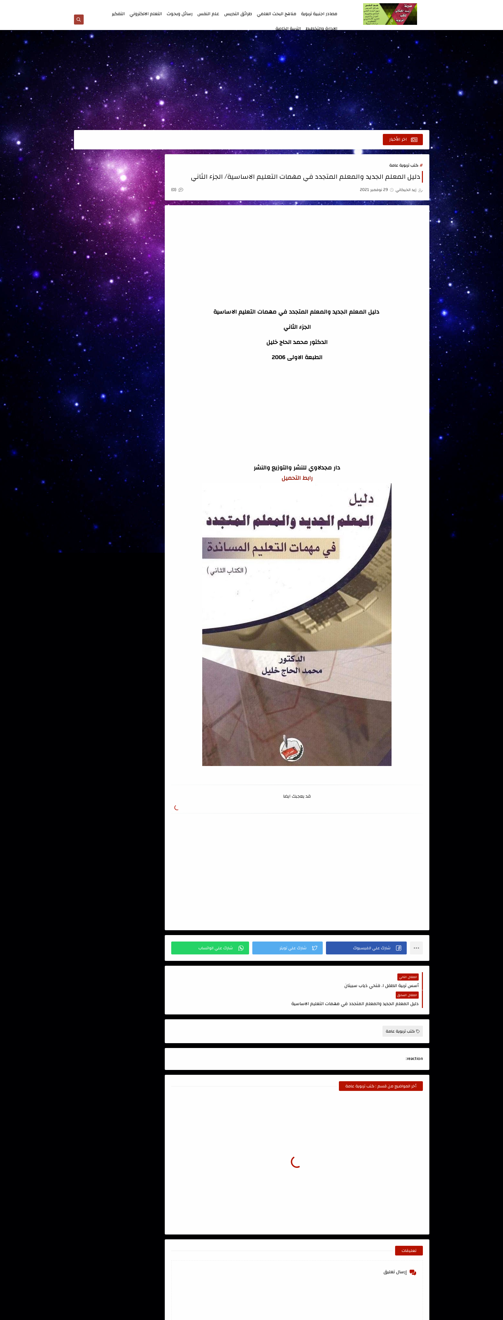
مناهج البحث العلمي (276, 14)
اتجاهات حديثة (149, 184)
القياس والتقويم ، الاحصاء (149, 363)
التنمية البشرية (149, 323)
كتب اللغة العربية (102, 421)
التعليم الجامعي (148, 305)
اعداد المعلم (149, 217)
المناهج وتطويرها (102, 359)
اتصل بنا (270, 5)
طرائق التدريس (238, 14)
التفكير (118, 14)
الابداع (102, 217)
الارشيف (203, 5)
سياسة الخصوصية (295, 5)
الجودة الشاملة (102, 323)
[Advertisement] (251, 81)
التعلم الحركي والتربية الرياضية (102, 283)
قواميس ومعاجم (149, 421)
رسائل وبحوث (180, 14)
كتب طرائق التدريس (102, 439)
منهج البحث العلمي (149, 475)
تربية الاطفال (149, 385)
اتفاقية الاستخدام (229, 5)
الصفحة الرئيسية (327, 5)
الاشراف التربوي (148, 261)
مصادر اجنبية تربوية (319, 14)
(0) (195, 191)
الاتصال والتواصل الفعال (149, 239)
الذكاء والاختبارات (102, 341)
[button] (369, 948)
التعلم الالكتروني (146, 14)
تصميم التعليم (102, 385)
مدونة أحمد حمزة (144, 533)
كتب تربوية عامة (403, 166)
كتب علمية (149, 457)
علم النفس (208, 14)
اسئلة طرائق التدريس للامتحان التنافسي (102, 191)
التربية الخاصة (288, 29)
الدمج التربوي (149, 341)
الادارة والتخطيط (321, 29)
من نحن (253, 5)
